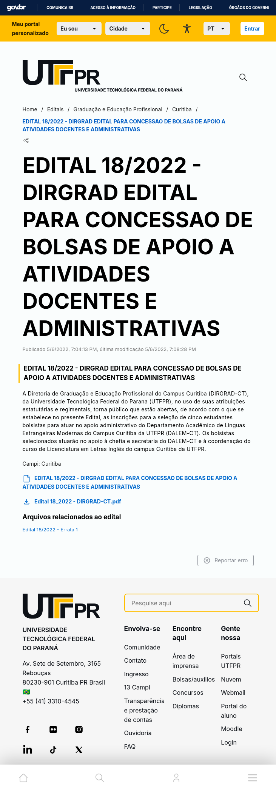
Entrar (252, 28)
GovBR (16, 7)
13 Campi (137, 687)
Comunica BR (59, 8)
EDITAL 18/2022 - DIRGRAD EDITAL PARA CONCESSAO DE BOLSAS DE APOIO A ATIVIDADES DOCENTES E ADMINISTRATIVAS (130, 482)
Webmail (233, 692)
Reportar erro (225, 560)
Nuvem (231, 679)
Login (229, 742)
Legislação (200, 8)
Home (30, 109)
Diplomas (186, 706)
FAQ (130, 746)
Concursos (188, 692)
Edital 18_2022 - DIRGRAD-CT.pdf (72, 502)
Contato (135, 660)
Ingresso (136, 674)
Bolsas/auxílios (194, 679)
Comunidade (142, 647)
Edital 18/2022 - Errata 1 (50, 529)
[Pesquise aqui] (184, 603)
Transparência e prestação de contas (144, 710)
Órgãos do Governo (250, 8)
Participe (162, 8)
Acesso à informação (113, 8)
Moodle (231, 729)
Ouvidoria (138, 733)
